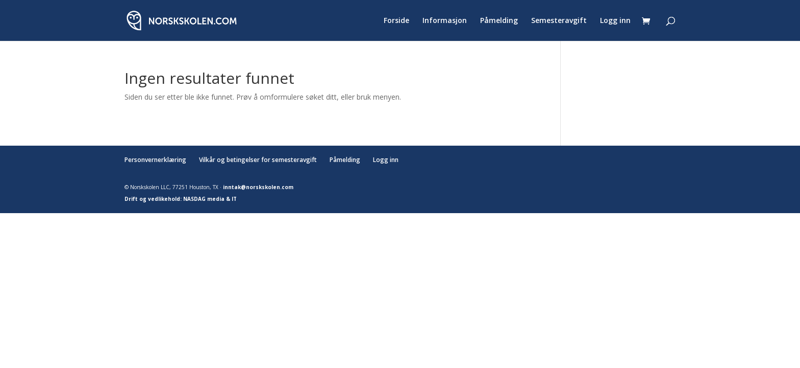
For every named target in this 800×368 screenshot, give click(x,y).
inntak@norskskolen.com (258, 187)
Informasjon (444, 21)
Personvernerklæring (155, 159)
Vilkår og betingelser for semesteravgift (258, 159)
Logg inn (615, 21)
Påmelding (499, 21)
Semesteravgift (559, 21)
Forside (396, 21)
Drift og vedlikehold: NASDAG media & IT (180, 198)
